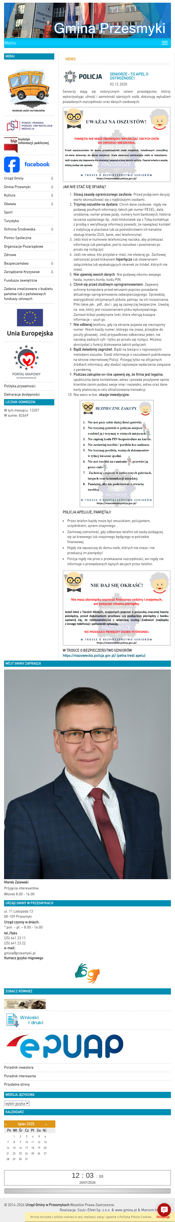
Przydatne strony (17, 1084)
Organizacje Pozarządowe (23, 246)
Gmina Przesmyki (17, 187)
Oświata (10, 204)
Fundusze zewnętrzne (20, 280)
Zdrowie (10, 255)
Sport (8, 212)
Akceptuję (163, 1217)
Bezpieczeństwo (16, 263)
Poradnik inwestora (18, 1067)
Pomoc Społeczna (17, 238)
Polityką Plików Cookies (135, 1217)
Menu (10, 43)
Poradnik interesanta (20, 1076)
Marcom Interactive (156, 1210)
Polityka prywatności (19, 386)
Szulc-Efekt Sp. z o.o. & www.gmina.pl (107, 1210)
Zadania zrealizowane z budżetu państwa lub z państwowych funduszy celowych (28, 294)
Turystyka (11, 221)
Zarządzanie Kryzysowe (22, 272)
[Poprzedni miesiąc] (6, 1124)
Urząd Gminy (13, 178)
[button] (52, 178)
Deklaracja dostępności (22, 394)
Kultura (9, 195)
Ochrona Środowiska (19, 229)
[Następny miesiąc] (46, 1124)
